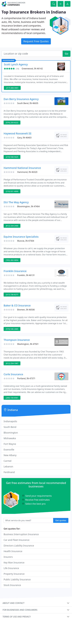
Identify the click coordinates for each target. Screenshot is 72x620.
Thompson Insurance (17, 340)
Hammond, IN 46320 (27, 172)
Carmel (7, 460)
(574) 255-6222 (12, 122)
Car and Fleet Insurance (16, 539)
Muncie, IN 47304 (25, 240)
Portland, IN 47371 (26, 378)
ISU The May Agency (16, 202)
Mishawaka (10, 438)
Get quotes (60, 520)
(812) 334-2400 (12, 226)
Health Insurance (13, 551)
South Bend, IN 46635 (27, 103)
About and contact (13, 603)
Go (66, 53)
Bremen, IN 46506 (26, 309)
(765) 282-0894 (12, 260)
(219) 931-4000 (12, 191)
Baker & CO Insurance (17, 305)
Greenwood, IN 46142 (32, 68)
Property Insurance (14, 573)
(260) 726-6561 (12, 398)
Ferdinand (9, 472)
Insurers (8, 556)
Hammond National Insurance (22, 168)
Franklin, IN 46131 (26, 275)
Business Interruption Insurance (21, 534)
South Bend (10, 426)
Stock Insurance (12, 585)
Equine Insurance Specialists (21, 236)
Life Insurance (11, 568)
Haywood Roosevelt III (17, 133)
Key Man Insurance (14, 562)
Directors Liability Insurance (19, 545)
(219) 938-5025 (12, 157)
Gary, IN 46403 (24, 137)
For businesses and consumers (20, 609)
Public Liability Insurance (17, 579)
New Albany (10, 455)
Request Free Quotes (36, 41)
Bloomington (11, 432)
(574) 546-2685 (12, 329)
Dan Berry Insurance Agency (21, 99)
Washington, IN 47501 (28, 344)
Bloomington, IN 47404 (28, 206)
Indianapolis (10, 421)
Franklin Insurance (15, 271)
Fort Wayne (10, 443)
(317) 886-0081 (12, 88)
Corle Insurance (13, 374)
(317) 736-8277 (12, 294)
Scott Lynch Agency (16, 64)
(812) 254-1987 (12, 363)
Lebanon (8, 466)
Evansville (9, 449)
